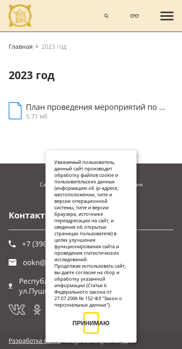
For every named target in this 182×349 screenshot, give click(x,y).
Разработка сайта (35, 340)
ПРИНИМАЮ (91, 323)
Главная (21, 46)
